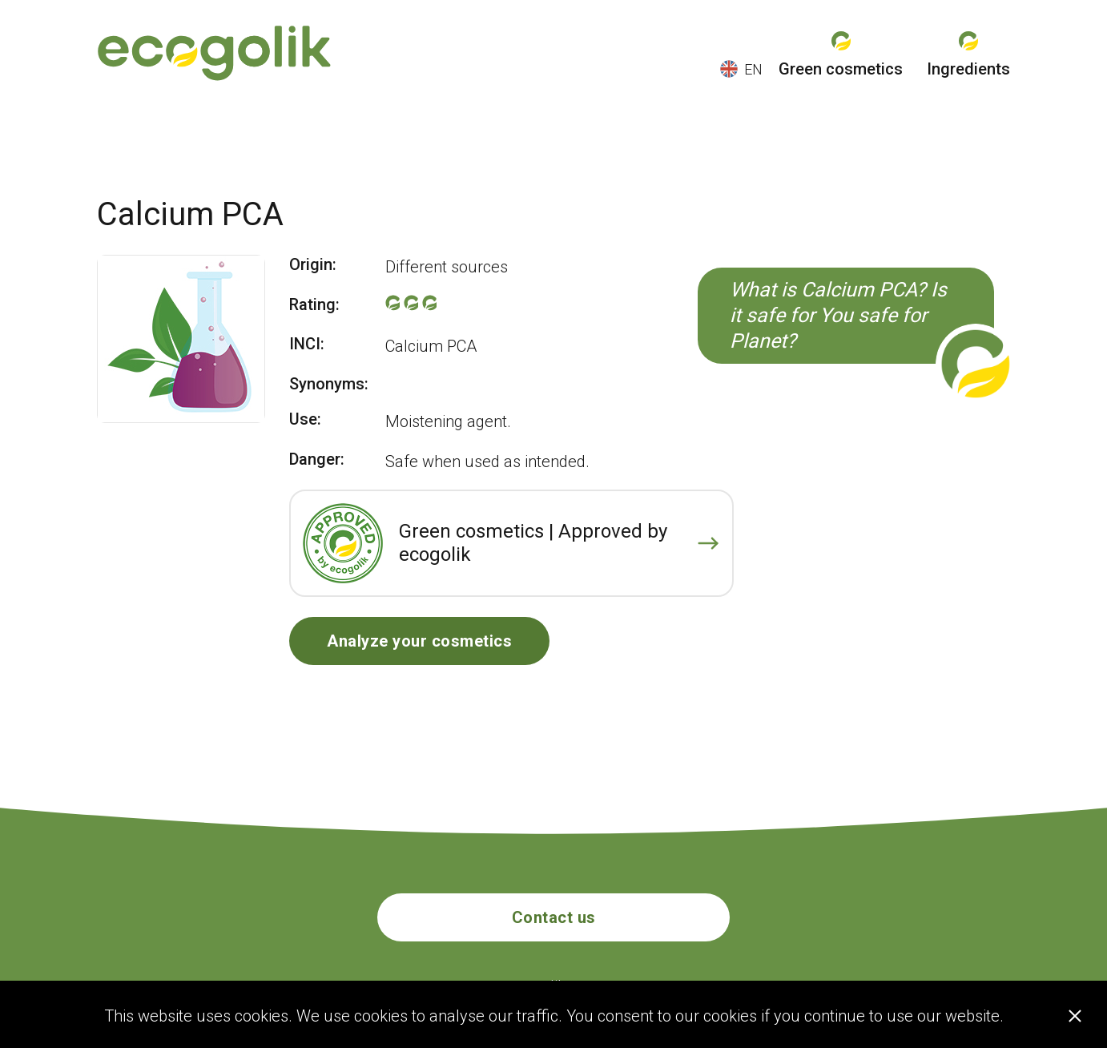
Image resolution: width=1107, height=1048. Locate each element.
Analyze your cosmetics (419, 641)
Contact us (554, 917)
